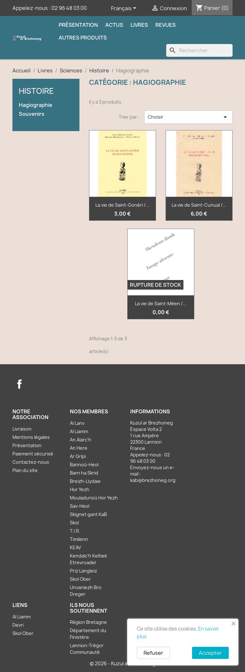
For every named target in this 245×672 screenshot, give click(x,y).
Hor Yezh (79, 489)
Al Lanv (77, 423)
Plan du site (25, 470)
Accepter (210, 652)
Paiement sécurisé (32, 454)
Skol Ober (80, 579)
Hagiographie (35, 105)
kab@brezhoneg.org (152, 480)
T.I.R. (75, 531)
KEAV (75, 547)
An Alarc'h (80, 440)
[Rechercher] (199, 50)
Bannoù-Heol (84, 465)
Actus (114, 24)
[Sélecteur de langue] (124, 8)
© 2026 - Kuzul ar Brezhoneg (123, 663)
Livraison (22, 429)
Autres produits (83, 37)
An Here (78, 448)
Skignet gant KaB (88, 514)
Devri (18, 625)
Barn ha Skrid (84, 473)
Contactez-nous (30, 462)
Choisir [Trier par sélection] (188, 117)
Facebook (19, 384)
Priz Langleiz (83, 571)
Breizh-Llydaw (85, 481)
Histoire (36, 90)
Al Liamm (79, 431)
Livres (139, 24)
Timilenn (79, 539)
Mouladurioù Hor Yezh (94, 498)
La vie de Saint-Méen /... (161, 303)
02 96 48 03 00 (69, 7)
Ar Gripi (78, 456)
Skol (74, 523)
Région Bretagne (88, 622)
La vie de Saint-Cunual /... (199, 205)
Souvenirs (31, 114)
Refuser (153, 652)
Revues (165, 24)
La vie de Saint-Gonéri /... (122, 205)
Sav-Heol (79, 506)
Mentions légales (31, 437)
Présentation (78, 24)
